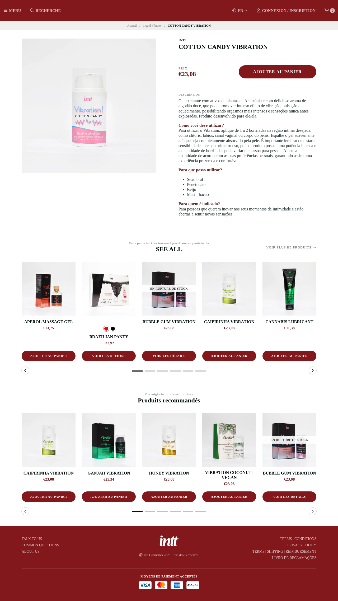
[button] (137, 371)
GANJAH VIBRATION (108, 473)
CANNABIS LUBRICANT (289, 322)
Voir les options (109, 356)
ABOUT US (30, 552)
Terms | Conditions (298, 539)
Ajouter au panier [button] (48, 356)
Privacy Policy (301, 545)
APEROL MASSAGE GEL (48, 322)
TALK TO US (32, 539)
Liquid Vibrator (152, 25)
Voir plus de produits (291, 247)
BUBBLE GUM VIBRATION (169, 322)
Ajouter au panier (277, 71)
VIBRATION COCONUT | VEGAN (229, 475)
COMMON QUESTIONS (40, 545)
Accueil (132, 25)
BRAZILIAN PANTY (109, 337)
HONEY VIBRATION (169, 473)
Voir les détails (168, 356)
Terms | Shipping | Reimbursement (284, 552)
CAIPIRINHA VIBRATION (229, 322)
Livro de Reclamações (294, 558)
